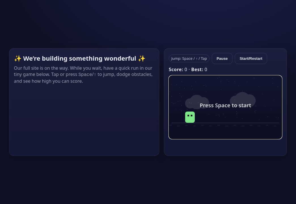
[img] (225, 107)
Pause (222, 58)
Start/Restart (251, 58)
